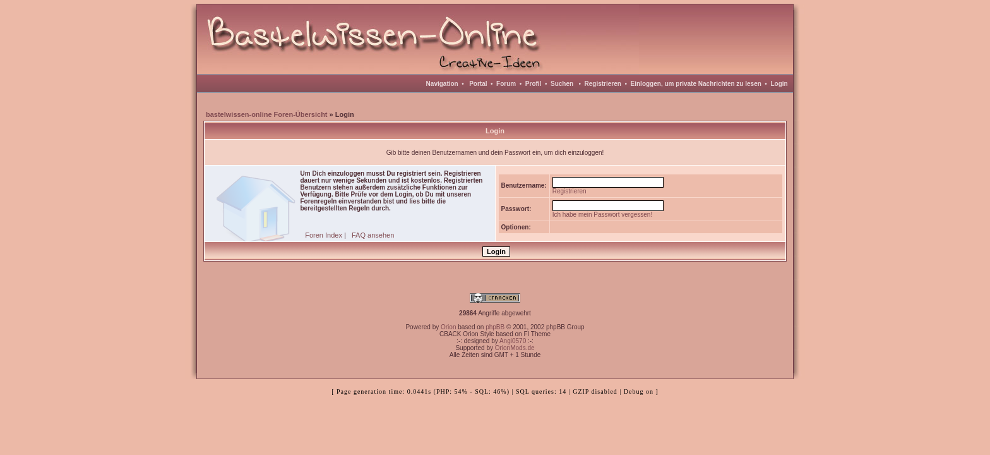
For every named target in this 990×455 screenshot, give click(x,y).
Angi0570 (512, 340)
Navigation (442, 83)
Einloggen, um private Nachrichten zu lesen (696, 83)
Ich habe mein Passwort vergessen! (602, 214)
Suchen (562, 83)
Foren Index (323, 235)
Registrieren (603, 83)
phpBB (495, 327)
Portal (478, 83)
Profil (533, 83)
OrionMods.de (515, 347)
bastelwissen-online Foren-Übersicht (267, 114)
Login (778, 83)
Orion (448, 327)
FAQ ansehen (373, 235)
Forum (506, 83)
